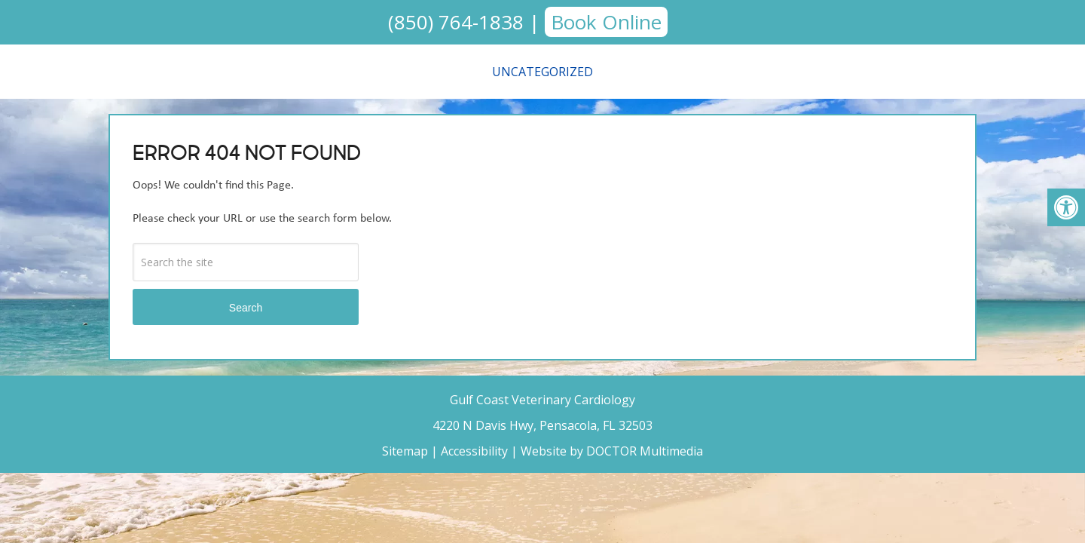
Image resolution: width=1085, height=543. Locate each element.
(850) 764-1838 (456, 21)
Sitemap (405, 451)
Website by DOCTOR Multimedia (612, 451)
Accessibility (474, 451)
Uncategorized (542, 71)
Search (245, 308)
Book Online (606, 21)
